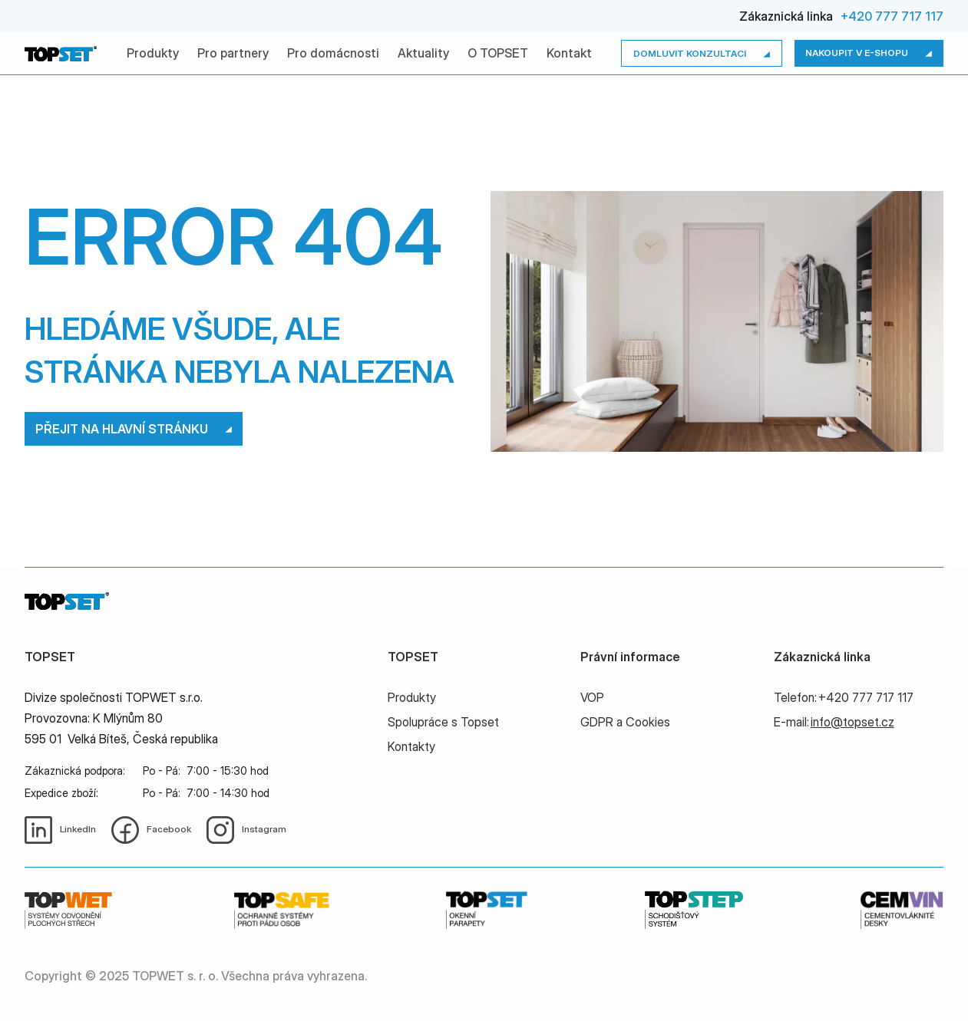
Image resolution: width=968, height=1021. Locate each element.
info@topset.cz (852, 722)
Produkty (153, 53)
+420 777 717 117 (892, 16)
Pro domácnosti (333, 53)
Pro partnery (233, 53)
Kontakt (569, 53)
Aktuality (423, 53)
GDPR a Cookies (625, 722)
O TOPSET (497, 53)
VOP (592, 697)
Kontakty (411, 746)
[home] (61, 53)
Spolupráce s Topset (443, 722)
